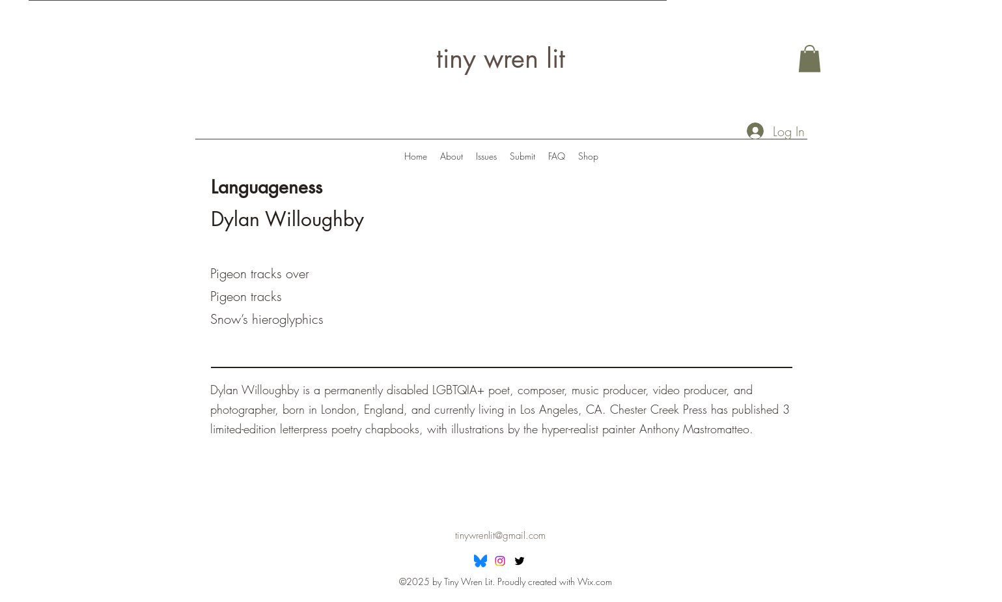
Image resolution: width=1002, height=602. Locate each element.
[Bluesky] (480, 560)
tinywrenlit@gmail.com (500, 535)
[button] (809, 58)
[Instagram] (500, 560)
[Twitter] (519, 560)
